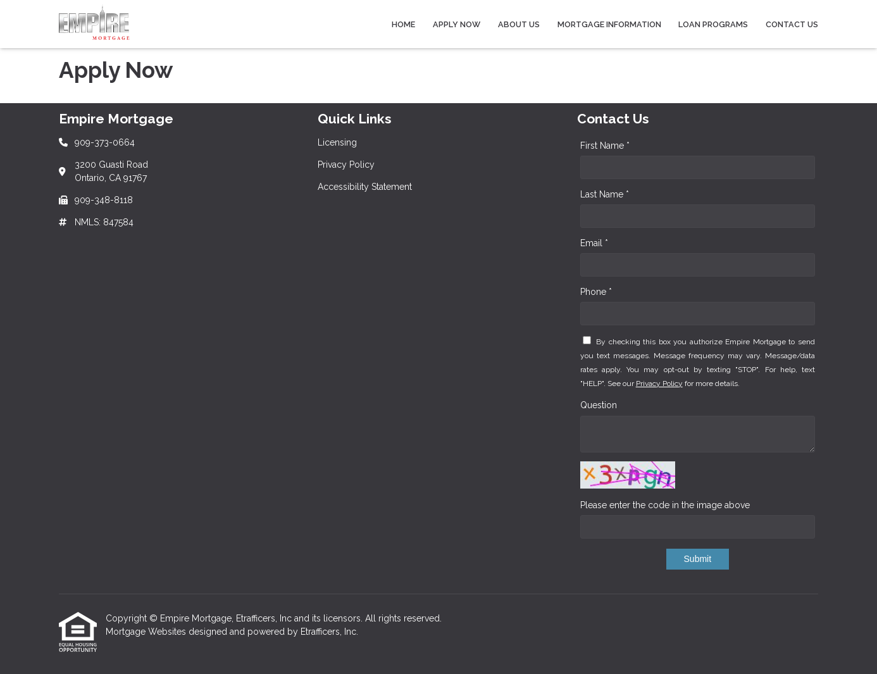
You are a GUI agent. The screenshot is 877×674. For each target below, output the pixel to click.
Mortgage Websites (147, 632)
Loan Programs (713, 24)
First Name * (605, 145)
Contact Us (792, 24)
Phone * (596, 292)
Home (403, 24)
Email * (594, 243)
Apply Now (456, 24)
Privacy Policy (659, 383)
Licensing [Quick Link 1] (337, 142)
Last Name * (604, 194)
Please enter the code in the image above (665, 505)
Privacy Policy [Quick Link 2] (346, 164)
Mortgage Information (609, 24)
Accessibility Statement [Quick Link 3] (365, 187)
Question (598, 405)
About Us (519, 24)
